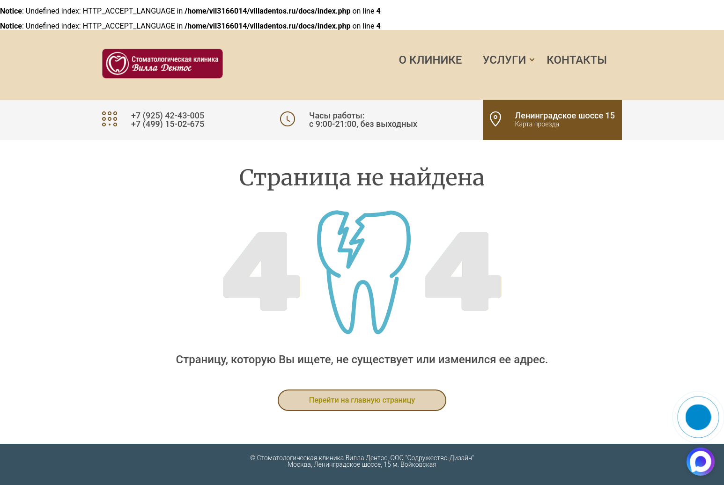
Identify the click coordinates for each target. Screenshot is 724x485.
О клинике (430, 59)
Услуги (504, 59)
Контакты (577, 59)
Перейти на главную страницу (362, 400)
